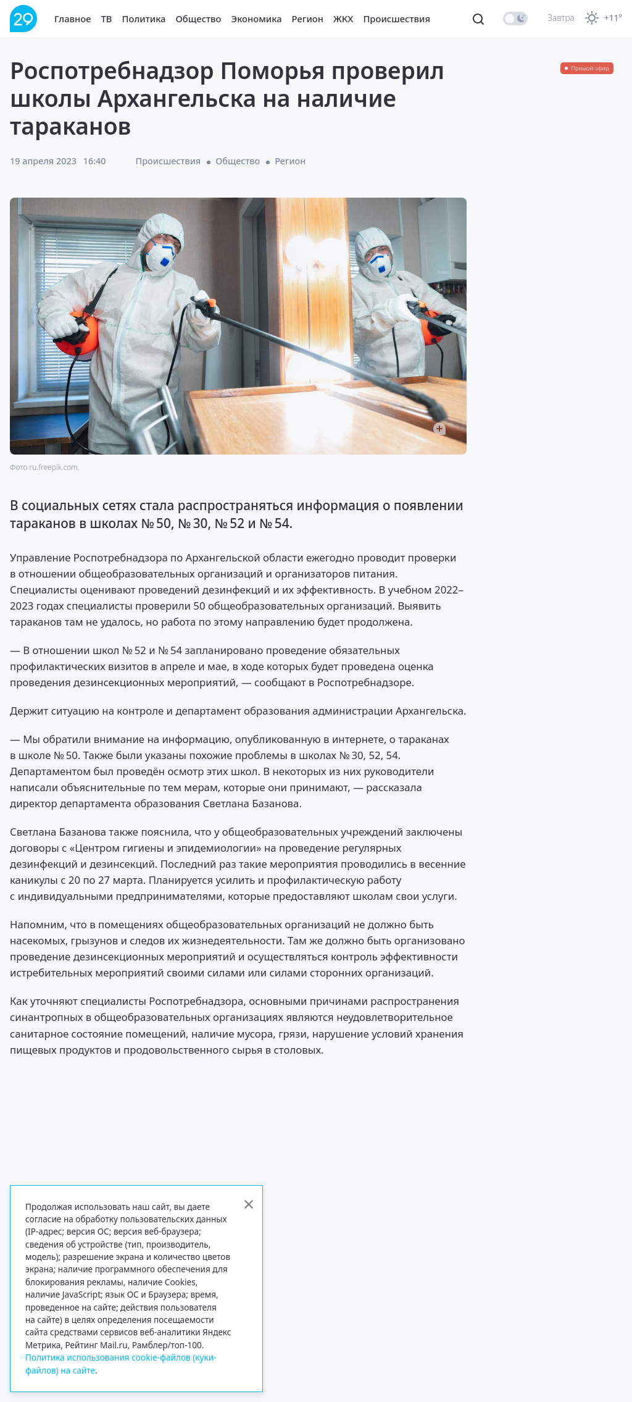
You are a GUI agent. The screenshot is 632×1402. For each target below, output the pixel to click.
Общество (199, 18)
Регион (307, 18)
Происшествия (396, 18)
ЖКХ (343, 18)
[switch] (515, 18)
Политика (144, 18)
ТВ (106, 18)
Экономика (256, 18)
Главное (72, 18)
